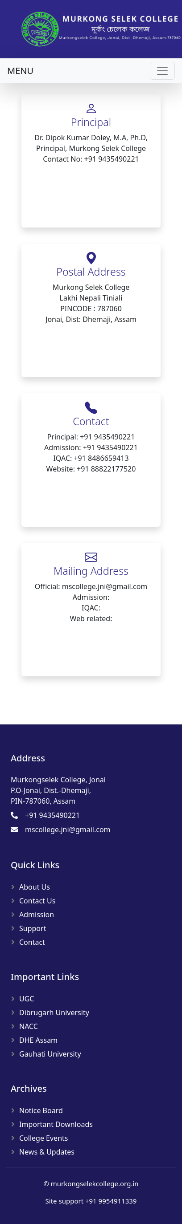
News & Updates (46, 1152)
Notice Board (41, 1110)
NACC (28, 1026)
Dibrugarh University (54, 1012)
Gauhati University (50, 1054)
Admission (36, 914)
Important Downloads (56, 1124)
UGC (26, 999)
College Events (43, 1138)
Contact (32, 942)
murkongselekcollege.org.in (95, 1183)
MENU (20, 71)
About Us (34, 887)
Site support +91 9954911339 (91, 1200)
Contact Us (37, 901)
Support (32, 928)
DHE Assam (38, 1040)
